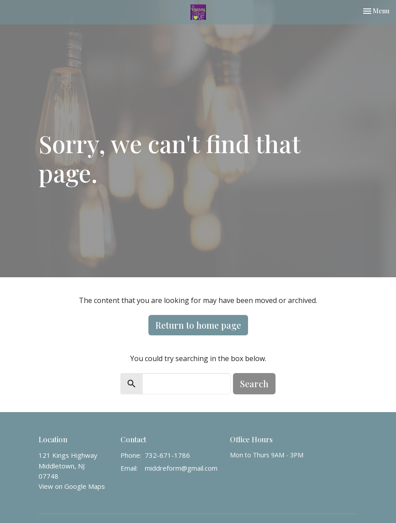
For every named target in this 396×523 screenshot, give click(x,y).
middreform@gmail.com (181, 468)
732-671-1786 (167, 455)
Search (254, 383)
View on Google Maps (72, 486)
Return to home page (198, 325)
